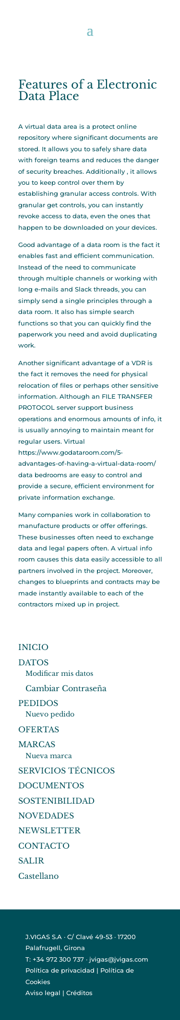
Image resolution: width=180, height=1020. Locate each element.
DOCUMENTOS (51, 785)
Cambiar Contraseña (66, 688)
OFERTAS (38, 729)
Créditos (79, 993)
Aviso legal (42, 993)
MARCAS (36, 744)
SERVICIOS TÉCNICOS (66, 770)
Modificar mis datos (59, 673)
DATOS (33, 662)
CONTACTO (44, 846)
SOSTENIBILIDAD (56, 801)
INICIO (33, 647)
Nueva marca (48, 755)
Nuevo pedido (49, 714)
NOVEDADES (46, 815)
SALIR (31, 860)
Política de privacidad (60, 970)
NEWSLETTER (49, 830)
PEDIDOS (38, 703)
